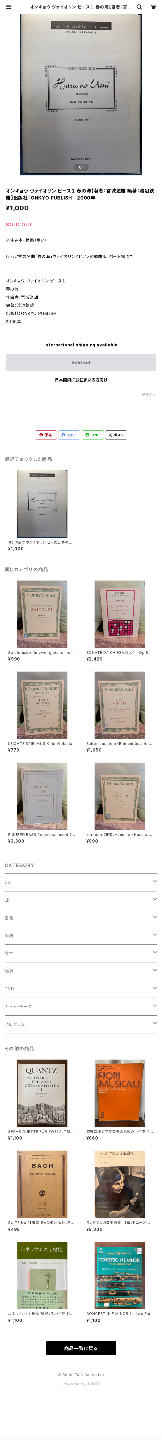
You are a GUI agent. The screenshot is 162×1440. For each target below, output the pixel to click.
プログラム (15, 1024)
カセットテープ (18, 1006)
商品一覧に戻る (81, 1348)
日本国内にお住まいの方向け (81, 379)
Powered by (81, 1384)
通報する (149, 394)
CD (8, 882)
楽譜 (9, 935)
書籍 (9, 917)
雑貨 (9, 971)
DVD (9, 988)
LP (7, 900)
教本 (9, 953)
